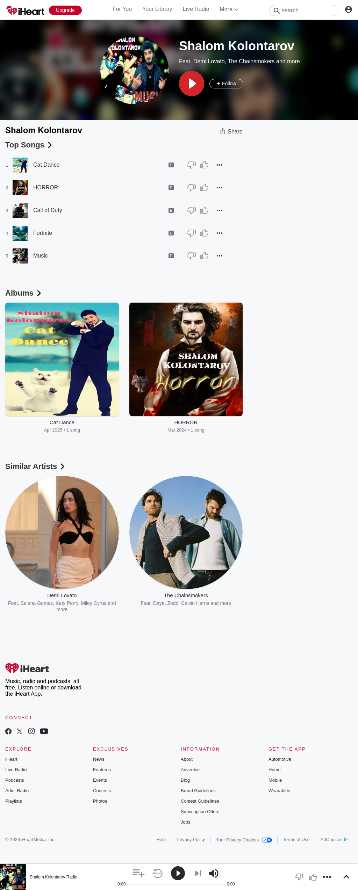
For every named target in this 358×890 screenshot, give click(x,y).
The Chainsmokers (251, 61)
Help (161, 839)
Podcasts (14, 780)
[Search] (303, 10)
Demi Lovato (209, 61)
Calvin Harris (195, 603)
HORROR (45, 187)
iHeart (11, 759)
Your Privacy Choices (244, 839)
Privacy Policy (191, 839)
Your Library (157, 9)
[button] (191, 83)
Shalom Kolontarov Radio (53, 877)
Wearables (279, 790)
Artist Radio (17, 790)
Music (40, 256)
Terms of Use (296, 839)
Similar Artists (35, 466)
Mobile (275, 780)
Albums (24, 293)
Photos (100, 801)
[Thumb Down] (191, 164)
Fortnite (42, 233)
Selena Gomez (37, 603)
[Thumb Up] (204, 164)
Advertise (190, 769)
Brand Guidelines (198, 790)
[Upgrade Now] (65, 10)
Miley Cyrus (93, 603)
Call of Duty (47, 210)
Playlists (13, 801)
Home (274, 769)
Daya (159, 603)
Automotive (279, 759)
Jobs (185, 822)
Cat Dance (46, 165)
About (187, 759)
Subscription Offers (200, 811)
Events (100, 780)
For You (122, 9)
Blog (185, 780)
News (99, 759)
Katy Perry (67, 603)
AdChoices (334, 839)
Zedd (172, 603)
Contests (102, 790)
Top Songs (29, 144)
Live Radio (196, 9)
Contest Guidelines (200, 801)
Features (102, 769)
